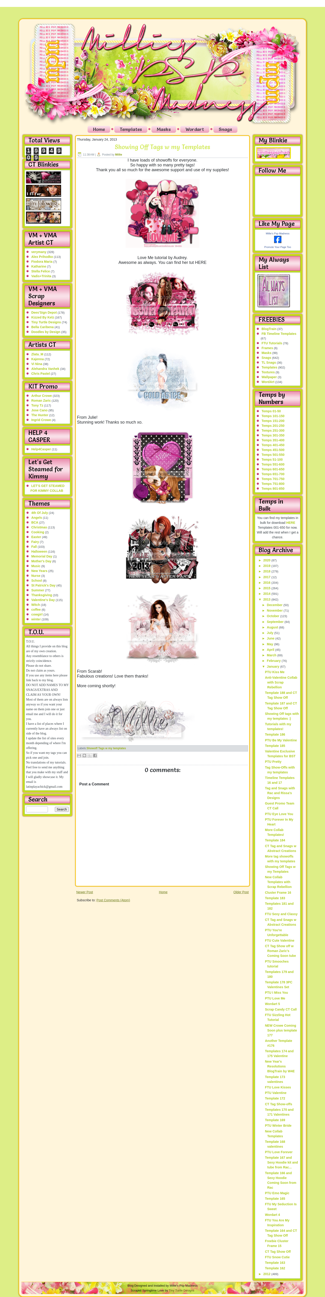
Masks (164, 129)
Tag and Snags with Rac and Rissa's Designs (280, 793)
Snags (225, 129)
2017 (267, 577)
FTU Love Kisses (278, 1087)
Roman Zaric (41, 400)
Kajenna (37, 359)
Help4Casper (41, 449)
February (274, 661)
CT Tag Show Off (278, 1251)
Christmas (39, 527)
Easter (36, 537)
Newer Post (84, 892)
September (275, 622)
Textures (268, 372)
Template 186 (275, 734)
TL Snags (269, 362)
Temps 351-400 (273, 440)
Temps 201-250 (273, 425)
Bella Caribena (42, 327)
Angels (36, 517)
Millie (118, 154)
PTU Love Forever (278, 1152)
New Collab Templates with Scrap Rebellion (278, 882)
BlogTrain (269, 329)
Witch (35, 605)
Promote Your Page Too (277, 247)
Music (36, 566)
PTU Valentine (275, 1093)
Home (99, 129)
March (272, 655)
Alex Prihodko (42, 257)
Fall (34, 546)
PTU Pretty (273, 761)
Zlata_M (37, 354)
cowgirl (37, 614)
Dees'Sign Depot (44, 312)
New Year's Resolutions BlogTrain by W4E (280, 1066)
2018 (267, 571)
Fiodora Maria (42, 261)
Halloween (39, 551)
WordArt (268, 382)
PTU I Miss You (276, 992)
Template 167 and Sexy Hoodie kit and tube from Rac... (281, 1162)
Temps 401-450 (273, 445)
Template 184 (275, 840)
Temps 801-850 (273, 488)
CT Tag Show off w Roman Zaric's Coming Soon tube (280, 951)
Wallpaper (269, 377)
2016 (267, 582)
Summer (37, 590)
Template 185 (275, 746)
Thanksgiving (41, 595)
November (275, 610)
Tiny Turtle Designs (46, 322)
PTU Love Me (275, 998)
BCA (34, 522)
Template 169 (275, 1120)
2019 (267, 566)
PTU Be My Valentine (281, 740)
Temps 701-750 (273, 479)
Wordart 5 (272, 1004)
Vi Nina (36, 364)
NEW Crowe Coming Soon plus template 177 (281, 1030)
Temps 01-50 (271, 411)
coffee (36, 609)
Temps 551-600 (273, 464)
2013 (267, 599)
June (271, 638)
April (271, 649)
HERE (290, 523)
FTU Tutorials (272, 343)
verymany (38, 252)
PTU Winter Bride (278, 1125)
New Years (39, 571)
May (270, 644)
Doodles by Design (45, 332)
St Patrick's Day (43, 585)
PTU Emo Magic (277, 1193)
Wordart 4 (272, 1215)
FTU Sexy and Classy (281, 914)
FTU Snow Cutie (277, 1257)
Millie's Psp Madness (277, 233)
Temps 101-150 (273, 416)
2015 (267, 588)
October (273, 616)
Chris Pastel (40, 373)
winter (36, 619)
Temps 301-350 (273, 435)
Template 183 (275, 898)
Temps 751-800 (273, 484)
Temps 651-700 (273, 474)
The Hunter (39, 415)
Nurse (36, 576)
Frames (267, 348)
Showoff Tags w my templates (106, 748)
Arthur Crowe (41, 396)
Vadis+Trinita (41, 276)
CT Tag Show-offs (278, 1104)
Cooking (37, 532)
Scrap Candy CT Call (281, 1009)
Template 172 (275, 1098)
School (36, 580)
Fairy (35, 542)
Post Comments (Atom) (113, 900)
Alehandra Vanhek (45, 369)
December (275, 605)
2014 (267, 593)
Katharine (38, 266)
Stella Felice (40, 271)
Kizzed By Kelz (42, 317)
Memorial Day (41, 556)
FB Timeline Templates (279, 334)
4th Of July (39, 513)
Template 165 (275, 1198)
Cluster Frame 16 (278, 892)
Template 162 (275, 1268)
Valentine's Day (43, 600)
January (273, 666)
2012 (267, 1274)
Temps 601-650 (273, 469)
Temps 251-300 (273, 430)
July (270, 633)
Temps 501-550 (273, 455)
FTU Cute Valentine (279, 940)
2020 (267, 560)
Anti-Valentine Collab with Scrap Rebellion (281, 682)
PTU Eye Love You (279, 814)
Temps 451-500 (273, 450)
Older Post (241, 892)
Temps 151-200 (273, 421)
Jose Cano (39, 410)
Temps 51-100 (272, 459)
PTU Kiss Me (274, 672)
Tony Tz (37, 405)
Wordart (195, 129)
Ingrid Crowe (41, 420)
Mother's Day (41, 561)
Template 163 (275, 1263)
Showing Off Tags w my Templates (162, 147)
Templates (131, 129)
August (273, 627)
